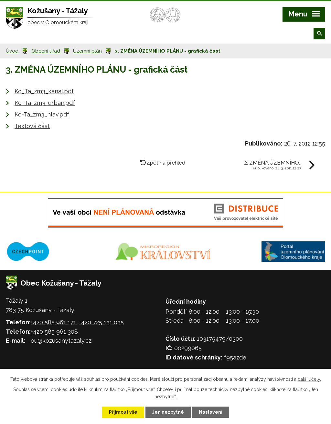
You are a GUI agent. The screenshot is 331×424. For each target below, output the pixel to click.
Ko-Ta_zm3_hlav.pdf (42, 114)
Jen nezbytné (168, 412)
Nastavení (210, 412)
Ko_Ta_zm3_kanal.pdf (44, 91)
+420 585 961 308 (54, 331)
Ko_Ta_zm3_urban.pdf (45, 102)
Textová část (32, 126)
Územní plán (87, 51)
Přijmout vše (123, 412)
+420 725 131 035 (101, 322)
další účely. (309, 379)
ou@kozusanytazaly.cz (61, 340)
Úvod (12, 51)
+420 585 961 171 (53, 322)
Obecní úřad (45, 51)
